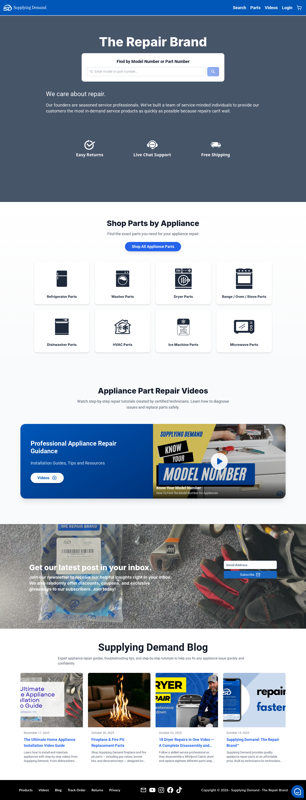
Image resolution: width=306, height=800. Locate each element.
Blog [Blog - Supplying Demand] (58, 790)
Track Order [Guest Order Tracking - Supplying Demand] (76, 790)
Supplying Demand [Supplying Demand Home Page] (24, 7)
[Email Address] (250, 565)
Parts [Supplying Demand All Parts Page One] (255, 7)
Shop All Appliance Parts (153, 246)
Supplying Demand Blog (153, 647)
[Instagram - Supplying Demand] (161, 790)
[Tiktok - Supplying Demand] (179, 790)
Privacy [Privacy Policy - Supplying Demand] (114, 790)
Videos (47, 477)
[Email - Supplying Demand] (143, 790)
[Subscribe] (250, 574)
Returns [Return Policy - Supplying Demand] (97, 790)
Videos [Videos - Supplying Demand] (43, 790)
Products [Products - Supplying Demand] (26, 790)
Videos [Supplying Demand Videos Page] (271, 7)
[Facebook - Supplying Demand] (170, 790)
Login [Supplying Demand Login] (287, 7)
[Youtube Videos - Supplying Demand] (152, 790)
